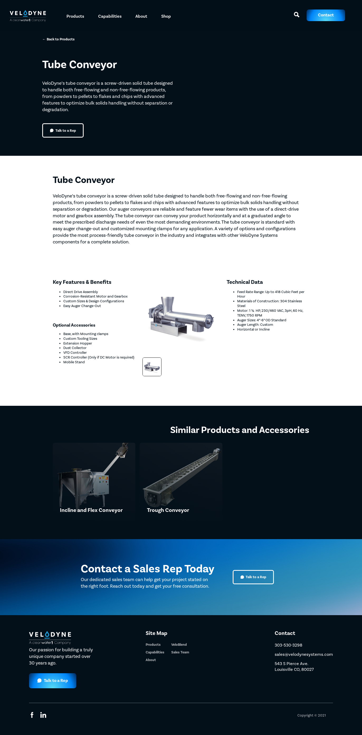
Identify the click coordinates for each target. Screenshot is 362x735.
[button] (75, 15)
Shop (166, 16)
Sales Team (180, 652)
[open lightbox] (151, 366)
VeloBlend (179, 644)
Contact (326, 15)
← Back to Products (58, 39)
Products (153, 644)
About (141, 16)
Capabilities (155, 652)
